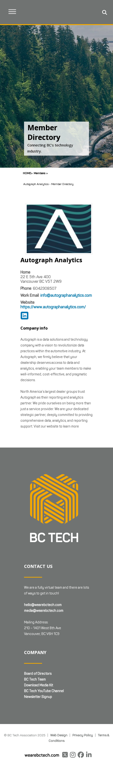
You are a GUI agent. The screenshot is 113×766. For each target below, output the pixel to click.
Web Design (58, 735)
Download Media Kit (38, 685)
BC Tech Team (35, 679)
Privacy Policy (82, 735)
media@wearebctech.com (43, 611)
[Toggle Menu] (12, 11)
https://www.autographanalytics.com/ (53, 307)
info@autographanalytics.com (66, 295)
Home (27, 173)
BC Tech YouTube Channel (44, 691)
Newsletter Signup (38, 697)
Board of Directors (37, 674)
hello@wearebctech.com (43, 605)
